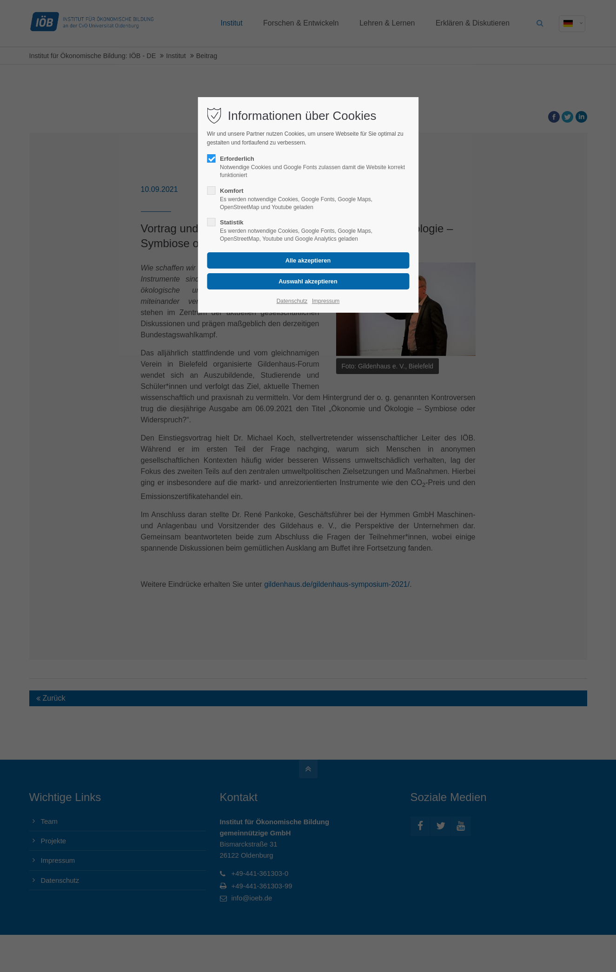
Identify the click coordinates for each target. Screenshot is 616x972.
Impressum (325, 301)
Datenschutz (292, 301)
